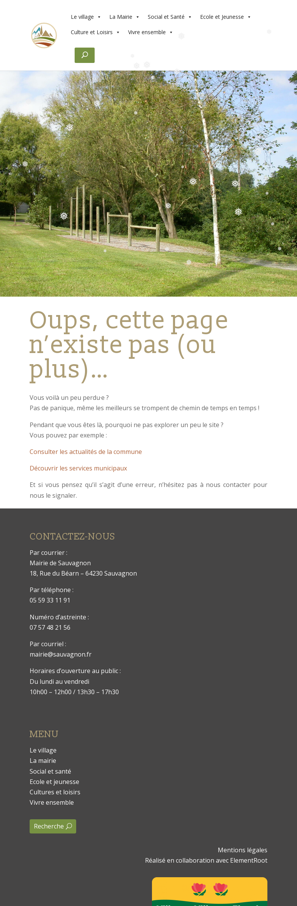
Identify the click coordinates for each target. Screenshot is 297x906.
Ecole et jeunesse (54, 781)
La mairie (43, 760)
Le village (86, 17)
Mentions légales (242, 850)
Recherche (49, 826)
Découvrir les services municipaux (78, 468)
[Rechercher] (85, 55)
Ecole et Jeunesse (226, 17)
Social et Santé (170, 17)
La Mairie (124, 17)
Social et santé (50, 771)
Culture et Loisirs (95, 32)
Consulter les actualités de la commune (86, 451)
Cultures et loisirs (55, 792)
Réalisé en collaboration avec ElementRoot (206, 860)
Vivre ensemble (151, 32)
